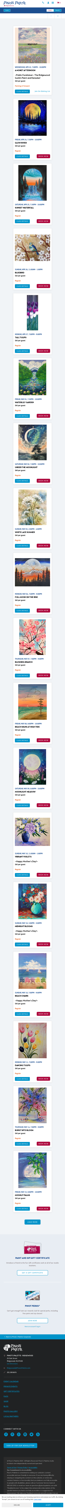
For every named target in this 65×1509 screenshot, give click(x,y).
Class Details (22, 91)
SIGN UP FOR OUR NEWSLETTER (20, 1446)
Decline (17, 1505)
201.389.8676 (11, 1372)
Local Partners (11, 1416)
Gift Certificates (11, 1391)
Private (57, 10)
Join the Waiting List (42, 91)
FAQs (6, 1396)
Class (7, 10)
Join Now (32, 1321)
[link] (57, 16)
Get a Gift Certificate (32, 1273)
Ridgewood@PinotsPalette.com (18, 1368)
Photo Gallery (11, 1411)
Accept (48, 1505)
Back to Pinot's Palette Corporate (18, 1337)
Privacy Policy (22, 1468)
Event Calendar (11, 1381)
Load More (32, 1222)
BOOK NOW (43, 156)
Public (50, 10)
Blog (6, 1406)
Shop (6, 1401)
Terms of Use (11, 1468)
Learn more (37, 1499)
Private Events (10, 1386)
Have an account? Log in (32, 1326)
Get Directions (12, 1364)
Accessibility (33, 1468)
